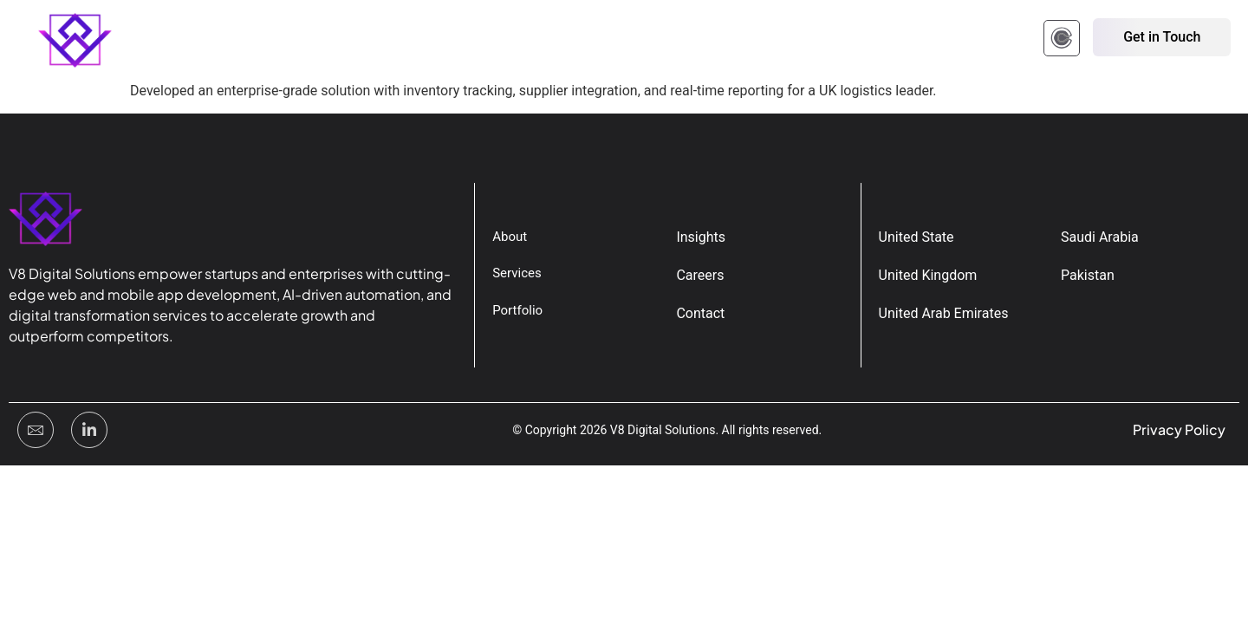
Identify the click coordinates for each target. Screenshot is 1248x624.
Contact (599, 39)
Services (431, 39)
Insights (516, 39)
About (262, 39)
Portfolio (342, 39)
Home (193, 39)
